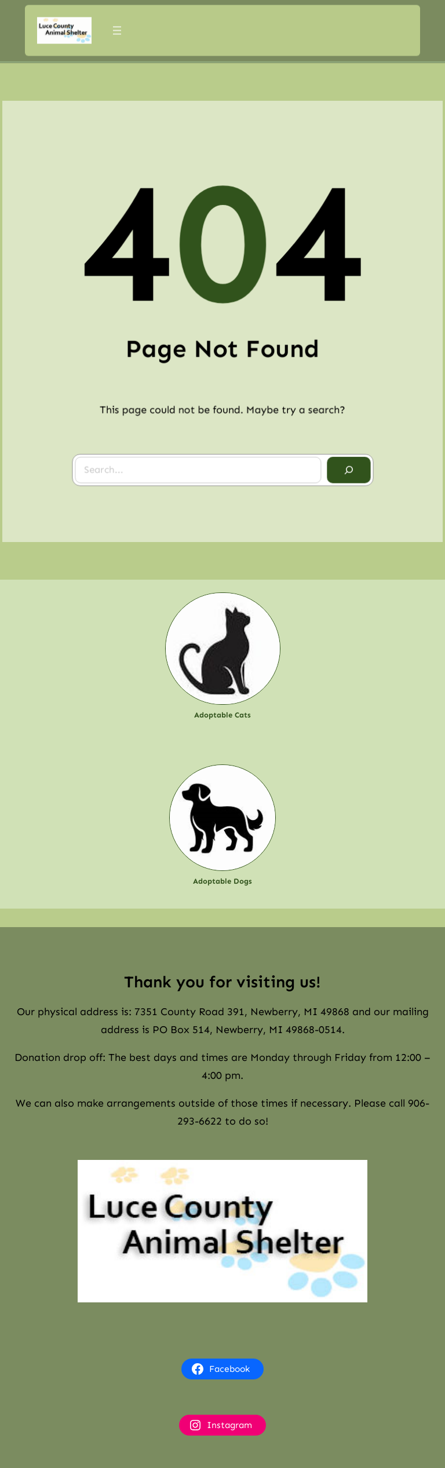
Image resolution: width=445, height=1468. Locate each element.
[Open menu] (117, 29)
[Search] (345, 467)
